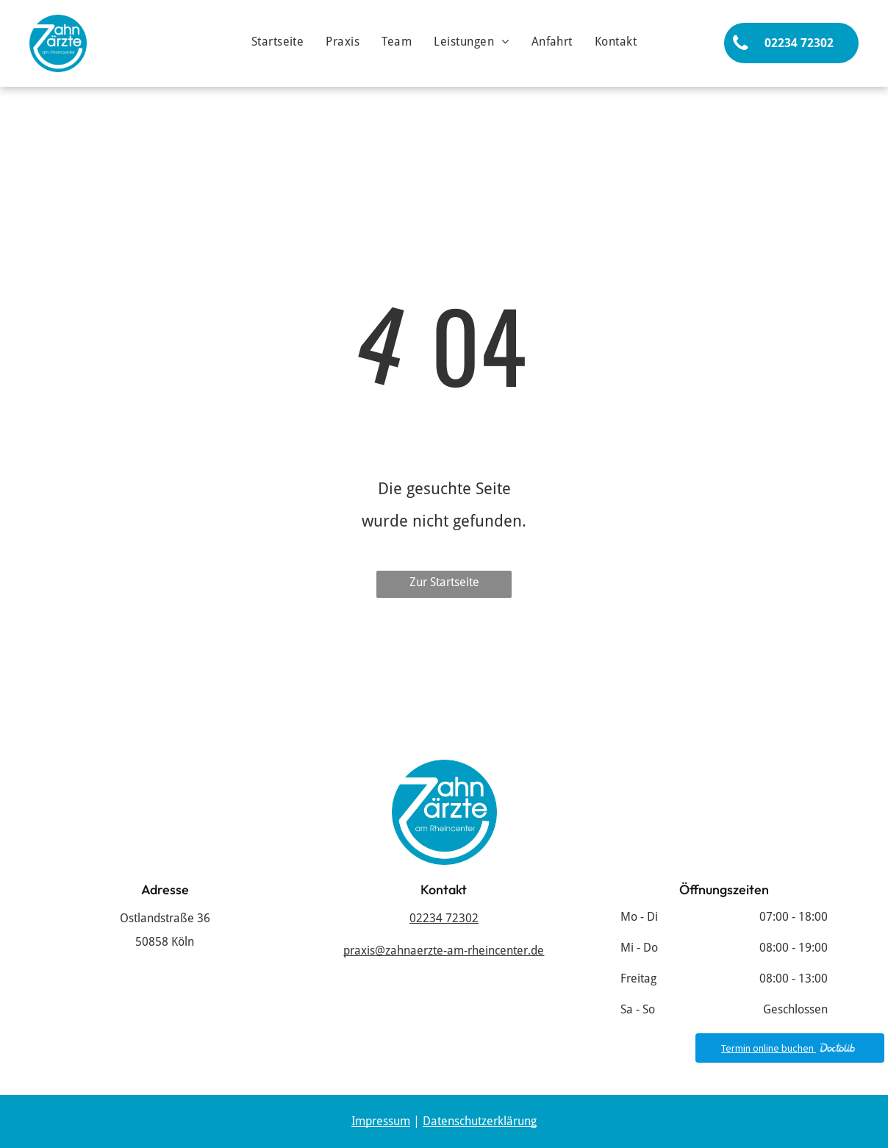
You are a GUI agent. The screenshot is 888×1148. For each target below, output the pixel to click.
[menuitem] (277, 42)
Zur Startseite (444, 582)
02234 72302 (444, 918)
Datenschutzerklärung (480, 1121)
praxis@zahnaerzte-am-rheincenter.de (443, 951)
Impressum (380, 1121)
